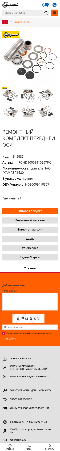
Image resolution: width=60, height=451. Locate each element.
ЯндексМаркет (30, 257)
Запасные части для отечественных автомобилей (28, 367)
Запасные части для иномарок (29, 377)
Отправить (10, 338)
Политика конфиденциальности (31, 390)
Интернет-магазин (30, 229)
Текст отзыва (10, 291)
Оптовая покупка (30, 211)
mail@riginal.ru (18, 440)
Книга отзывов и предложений (29, 408)
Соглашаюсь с (29, 333)
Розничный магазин (30, 220)
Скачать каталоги (21, 358)
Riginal (10, 5)
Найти (46, 13)
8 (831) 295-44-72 (37, 422)
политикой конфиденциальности (36, 333)
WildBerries (30, 248)
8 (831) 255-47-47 (19, 422)
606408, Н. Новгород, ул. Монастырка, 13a (31, 431)
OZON (30, 239)
